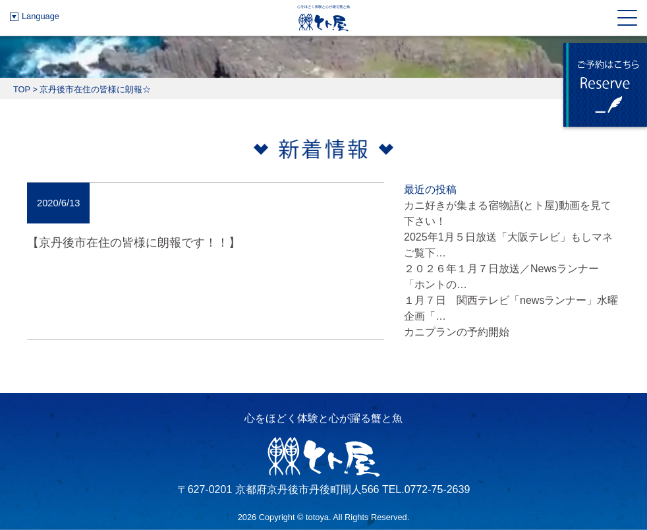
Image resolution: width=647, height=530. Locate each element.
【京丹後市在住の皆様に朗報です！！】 (133, 242)
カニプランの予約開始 (456, 332)
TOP (21, 89)
